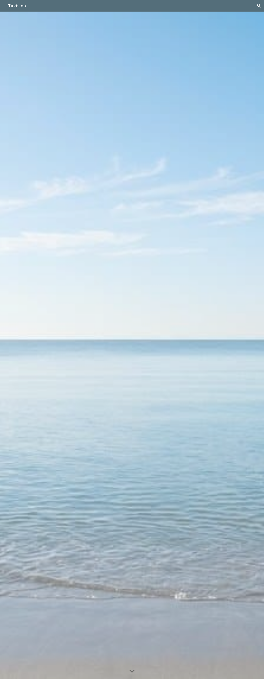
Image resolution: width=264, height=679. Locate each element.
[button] (259, 6)
